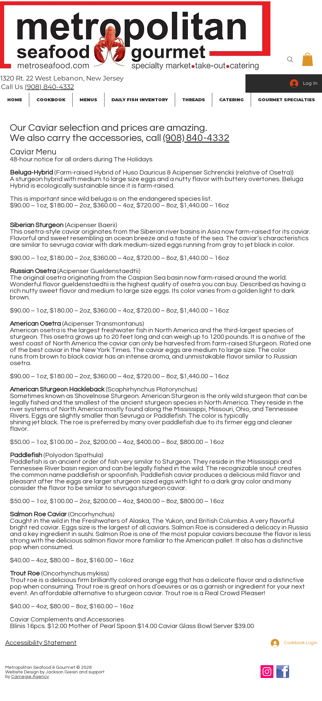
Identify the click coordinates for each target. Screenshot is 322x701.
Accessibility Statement (41, 643)
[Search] (290, 59)
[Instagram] (267, 671)
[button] (307, 59)
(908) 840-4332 (49, 87)
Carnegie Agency (30, 676)
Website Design (22, 672)
